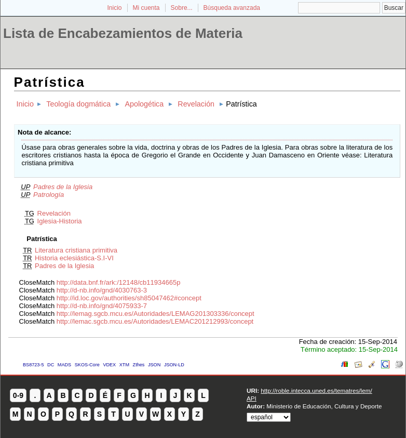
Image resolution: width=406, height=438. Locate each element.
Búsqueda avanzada (232, 7)
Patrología (48, 194)
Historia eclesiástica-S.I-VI (74, 258)
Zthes (139, 364)
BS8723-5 (33, 364)
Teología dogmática (78, 104)
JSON (154, 364)
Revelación (196, 104)
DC (50, 364)
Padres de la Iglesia (62, 187)
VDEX (109, 364)
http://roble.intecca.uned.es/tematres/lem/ (316, 390)
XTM (124, 364)
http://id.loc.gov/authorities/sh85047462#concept (129, 298)
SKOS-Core (87, 364)
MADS (64, 364)
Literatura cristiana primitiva (76, 250)
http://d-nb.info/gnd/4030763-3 (102, 290)
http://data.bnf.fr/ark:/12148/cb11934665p (119, 282)
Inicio (114, 7)
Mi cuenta (146, 7)
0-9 (18, 395)
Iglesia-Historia (59, 221)
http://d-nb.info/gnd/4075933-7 (102, 306)
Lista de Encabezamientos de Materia (122, 33)
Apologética (144, 104)
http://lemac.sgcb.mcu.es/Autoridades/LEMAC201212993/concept (155, 321)
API (251, 398)
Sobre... (182, 7)
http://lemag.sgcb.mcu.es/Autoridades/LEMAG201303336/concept (155, 313)
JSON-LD (174, 364)
